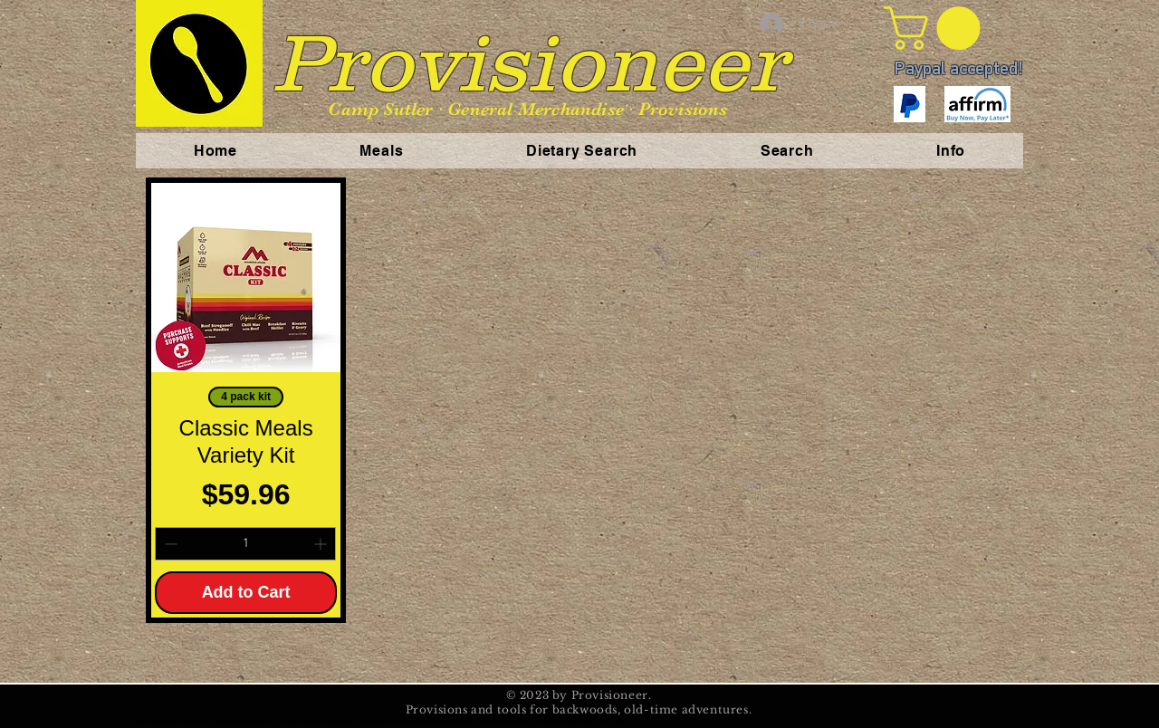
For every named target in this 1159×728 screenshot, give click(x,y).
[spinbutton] (245, 544)
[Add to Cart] (246, 592)
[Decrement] (169, 544)
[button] (937, 28)
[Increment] (322, 544)
